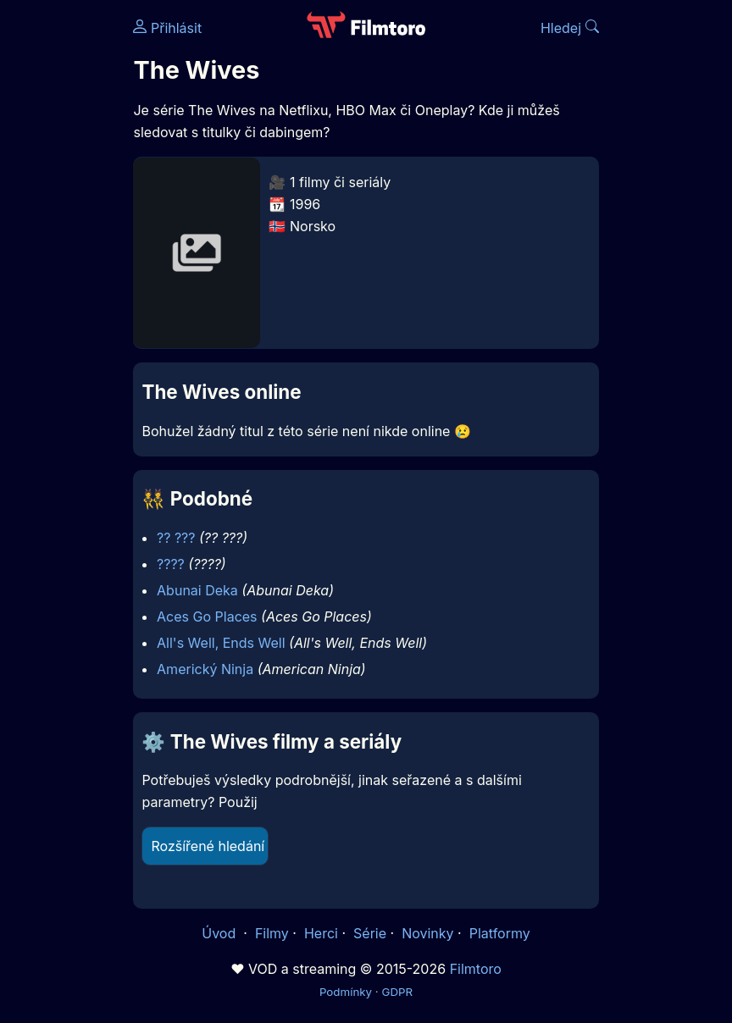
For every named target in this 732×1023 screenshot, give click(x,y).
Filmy (272, 933)
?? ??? (176, 537)
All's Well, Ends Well (221, 642)
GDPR (397, 991)
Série (369, 933)
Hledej (570, 27)
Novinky (427, 933)
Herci (321, 933)
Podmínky (345, 991)
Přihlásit (167, 27)
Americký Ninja (205, 669)
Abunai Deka (197, 590)
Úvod (220, 933)
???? (171, 564)
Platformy (499, 933)
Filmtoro (476, 968)
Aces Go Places (207, 616)
